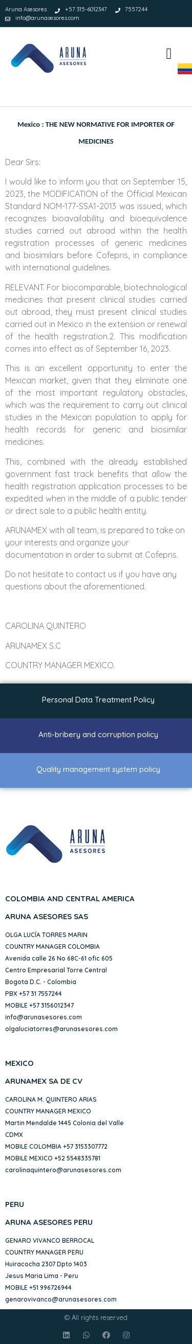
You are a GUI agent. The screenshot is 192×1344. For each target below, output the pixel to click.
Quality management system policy (98, 769)
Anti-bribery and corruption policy (98, 734)
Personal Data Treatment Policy (98, 699)
